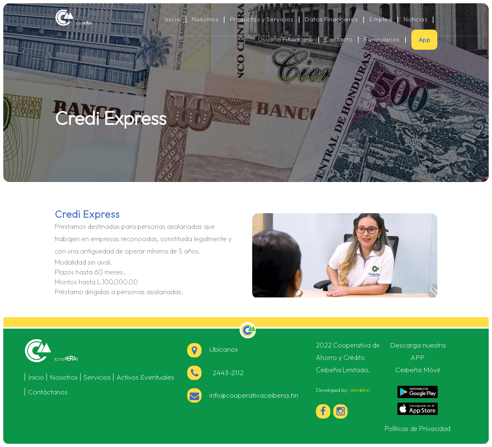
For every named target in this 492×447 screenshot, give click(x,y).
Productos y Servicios (261, 19)
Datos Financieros (331, 19)
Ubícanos (212, 349)
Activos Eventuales (145, 377)
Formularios (381, 39)
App (424, 40)
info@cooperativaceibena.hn (253, 395)
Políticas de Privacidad (417, 428)
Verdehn (360, 390)
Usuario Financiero (285, 39)
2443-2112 (226, 372)
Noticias (415, 19)
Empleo (380, 19)
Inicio (172, 19)
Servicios (97, 377)
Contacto (339, 39)
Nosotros (205, 19)
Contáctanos (47, 391)
